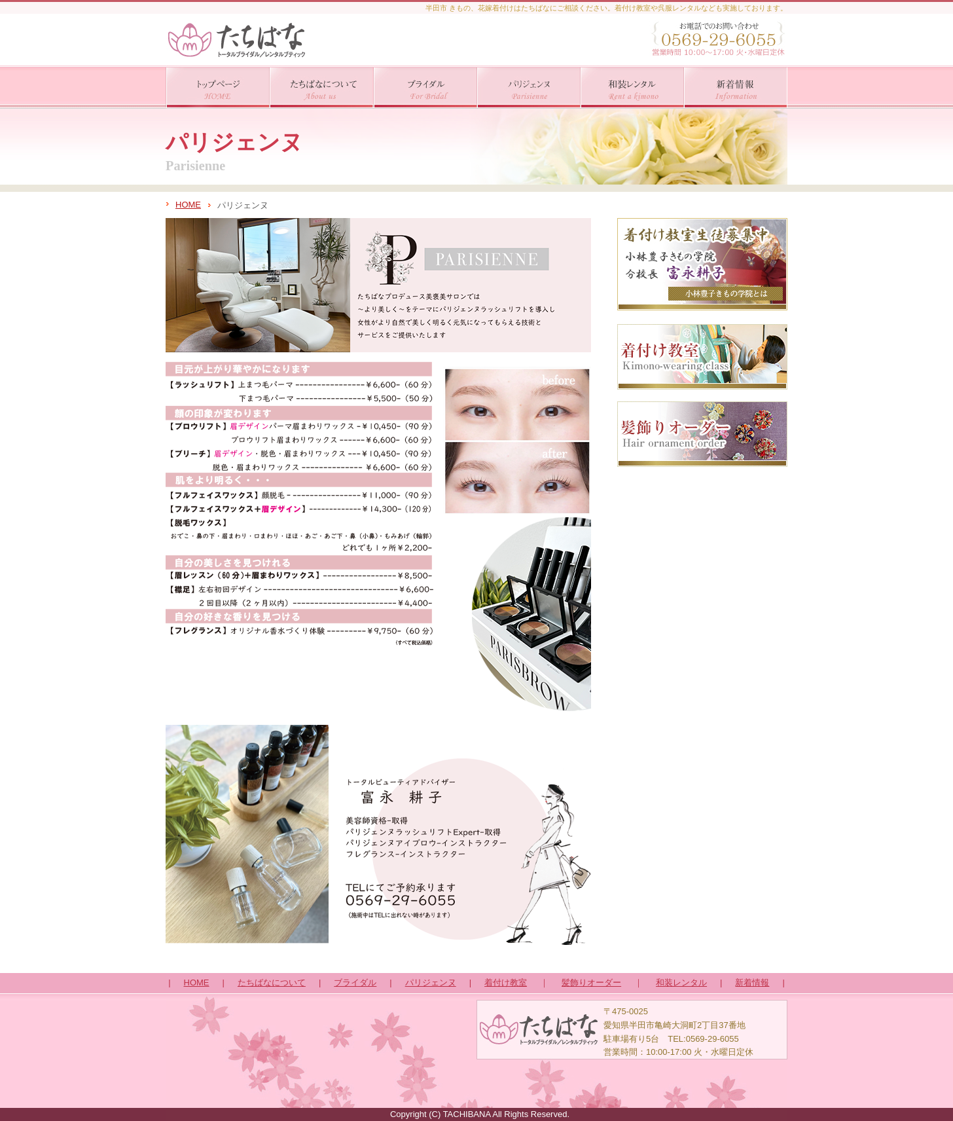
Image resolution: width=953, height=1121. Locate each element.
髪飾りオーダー (591, 982)
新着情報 (752, 982)
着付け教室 (505, 982)
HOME (188, 205)
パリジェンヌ (430, 982)
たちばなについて (272, 982)
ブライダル (355, 982)
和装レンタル (681, 982)
